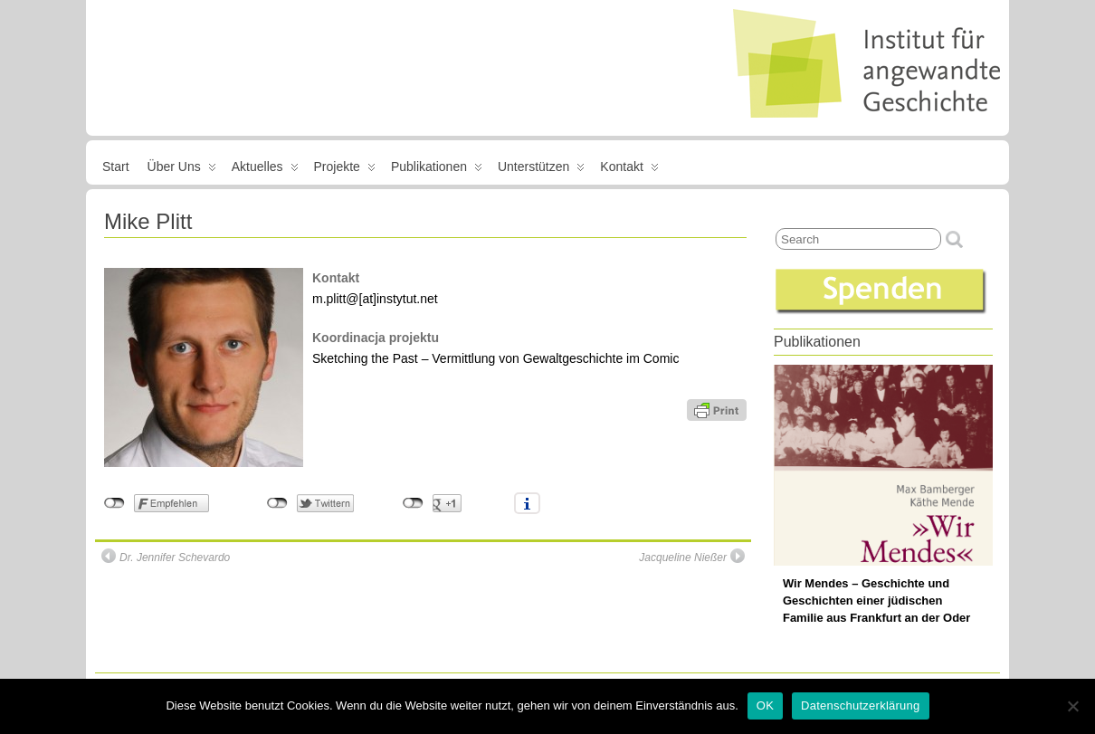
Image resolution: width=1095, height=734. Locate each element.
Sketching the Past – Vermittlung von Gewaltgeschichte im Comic (495, 358)
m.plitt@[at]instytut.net (375, 298)
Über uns (182, 170)
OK (765, 705)
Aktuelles (265, 170)
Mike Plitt (148, 221)
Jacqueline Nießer (692, 556)
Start (115, 166)
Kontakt (629, 170)
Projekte (345, 170)
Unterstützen (541, 170)
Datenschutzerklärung (860, 705)
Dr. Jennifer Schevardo (165, 556)
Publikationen (436, 170)
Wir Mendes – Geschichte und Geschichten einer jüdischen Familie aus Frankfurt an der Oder (876, 600)
